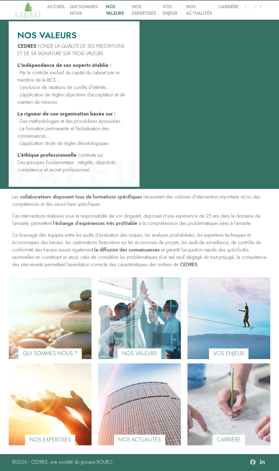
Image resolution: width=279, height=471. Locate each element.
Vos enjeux (170, 10)
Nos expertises (144, 10)
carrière (229, 440)
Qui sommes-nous (84, 10)
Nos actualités (199, 10)
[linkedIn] (263, 462)
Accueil (56, 7)
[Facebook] (253, 462)
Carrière (228, 7)
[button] (257, 6)
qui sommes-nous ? (50, 353)
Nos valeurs (115, 10)
